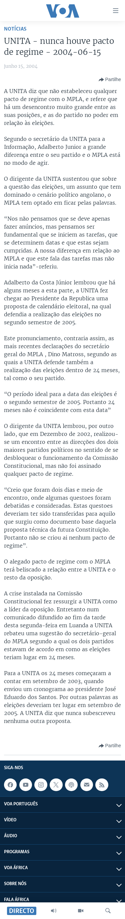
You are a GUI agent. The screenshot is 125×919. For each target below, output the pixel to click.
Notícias (15, 29)
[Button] (110, 80)
